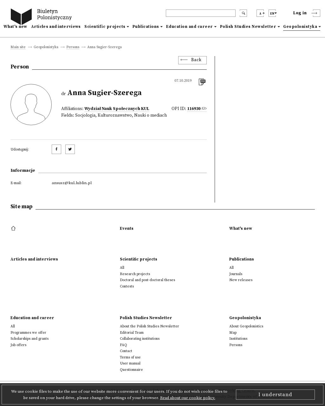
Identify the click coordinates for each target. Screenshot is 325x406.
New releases (240, 280)
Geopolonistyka (300, 26)
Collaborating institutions (139, 338)
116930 (193, 109)
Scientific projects (105, 26)
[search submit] (243, 13)
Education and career (189, 26)
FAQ (123, 345)
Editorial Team (132, 332)
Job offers (18, 345)
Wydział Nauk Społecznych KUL (116, 109)
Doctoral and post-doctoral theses (147, 280)
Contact (126, 351)
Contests (127, 286)
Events (126, 228)
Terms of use (130, 357)
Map (233, 332)
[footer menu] (14, 228)
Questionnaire (131, 369)
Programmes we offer (28, 332)
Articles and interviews (56, 26)
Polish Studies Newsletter (248, 26)
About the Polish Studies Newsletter (149, 326)
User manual (130, 363)
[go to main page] (42, 17)
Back (196, 60)
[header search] (201, 13)
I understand (275, 394)
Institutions (238, 338)
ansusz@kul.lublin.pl (72, 182)
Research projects (135, 274)
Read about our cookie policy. (187, 397)
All (122, 267)
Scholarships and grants (29, 338)
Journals (235, 274)
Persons (72, 47)
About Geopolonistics (246, 326)
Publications (146, 26)
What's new (15, 26)
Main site (18, 47)
